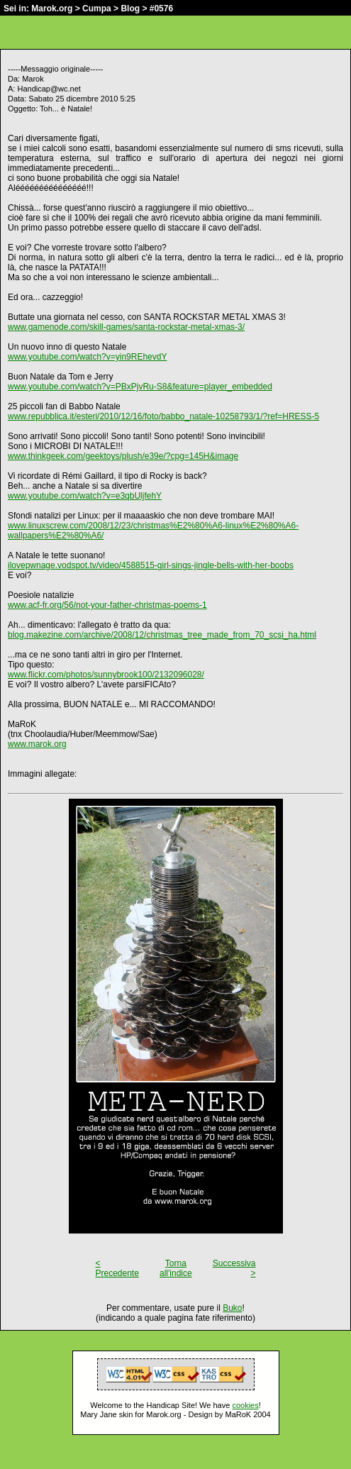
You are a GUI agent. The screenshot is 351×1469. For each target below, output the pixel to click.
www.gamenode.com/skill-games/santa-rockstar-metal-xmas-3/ (126, 327)
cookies (245, 1405)
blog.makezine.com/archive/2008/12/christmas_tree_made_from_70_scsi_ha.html (162, 635)
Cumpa (96, 8)
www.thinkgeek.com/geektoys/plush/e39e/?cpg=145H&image (123, 456)
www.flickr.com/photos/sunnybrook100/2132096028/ (106, 675)
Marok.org (51, 8)
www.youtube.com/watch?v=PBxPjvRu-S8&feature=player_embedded (140, 387)
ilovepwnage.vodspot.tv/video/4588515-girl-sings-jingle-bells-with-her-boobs (151, 565)
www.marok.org (37, 744)
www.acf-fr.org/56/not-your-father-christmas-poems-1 (107, 605)
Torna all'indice (176, 1268)
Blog (130, 8)
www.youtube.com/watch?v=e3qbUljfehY (85, 496)
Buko (232, 1308)
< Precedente (117, 1268)
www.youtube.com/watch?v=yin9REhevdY (87, 357)
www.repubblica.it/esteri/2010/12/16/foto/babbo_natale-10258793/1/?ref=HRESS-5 (163, 416)
